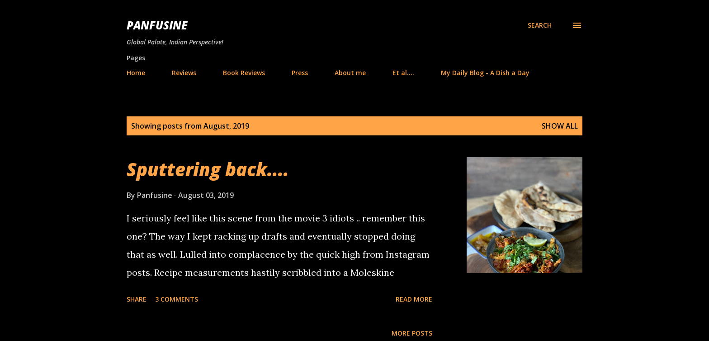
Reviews (184, 72)
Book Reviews (244, 72)
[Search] (540, 25)
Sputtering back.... (208, 169)
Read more (414, 299)
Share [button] (137, 299)
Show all (560, 126)
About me (350, 72)
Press (300, 72)
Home (136, 72)
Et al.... (403, 72)
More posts (412, 333)
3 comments (176, 299)
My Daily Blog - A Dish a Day (485, 72)
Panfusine (157, 25)
